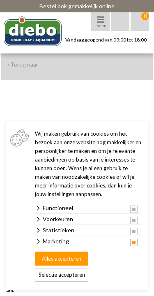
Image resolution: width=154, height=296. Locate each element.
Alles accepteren (61, 258)
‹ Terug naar (22, 64)
